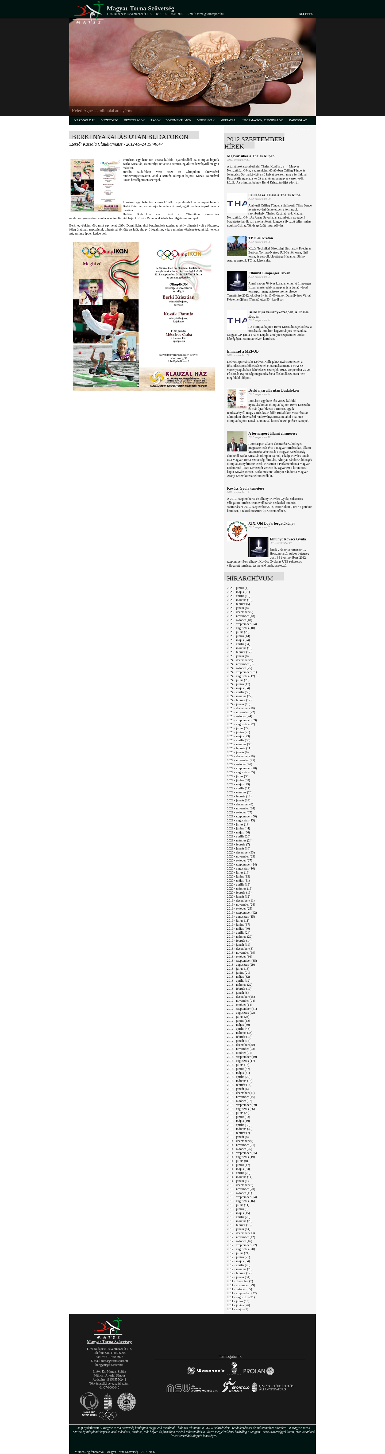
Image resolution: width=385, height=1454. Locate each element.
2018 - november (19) (241, 952)
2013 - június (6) (237, 1209)
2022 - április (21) (238, 788)
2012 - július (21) (238, 1253)
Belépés (306, 14)
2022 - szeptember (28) (242, 768)
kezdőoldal (84, 120)
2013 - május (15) (238, 1213)
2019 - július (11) (238, 920)
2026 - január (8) (238, 608)
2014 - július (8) (237, 1161)
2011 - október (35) (239, 1289)
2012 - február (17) (239, 1273)
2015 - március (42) (239, 1129)
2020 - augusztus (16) (241, 868)
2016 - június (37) (238, 1069)
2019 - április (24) (238, 932)
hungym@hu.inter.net (109, 1365)
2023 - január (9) (238, 752)
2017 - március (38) (239, 1033)
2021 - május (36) (238, 832)
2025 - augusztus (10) (241, 628)
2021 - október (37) (239, 812)
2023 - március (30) (239, 744)
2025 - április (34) (238, 644)
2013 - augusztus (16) (241, 1201)
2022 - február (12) (239, 796)
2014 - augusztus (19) (241, 1157)
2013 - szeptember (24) (242, 1197)
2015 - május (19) (238, 1121)
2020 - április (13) (238, 884)
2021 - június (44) (238, 828)
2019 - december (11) (241, 900)
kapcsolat (298, 120)
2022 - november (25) (241, 760)
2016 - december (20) (241, 1045)
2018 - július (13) (238, 968)
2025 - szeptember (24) (242, 624)
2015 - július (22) (238, 1113)
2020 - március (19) (239, 888)
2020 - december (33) (241, 852)
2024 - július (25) (238, 680)
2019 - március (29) (239, 936)
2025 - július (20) (238, 632)
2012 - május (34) (238, 1261)
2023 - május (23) (238, 736)
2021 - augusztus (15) (241, 820)
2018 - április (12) (238, 981)
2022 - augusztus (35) (241, 772)
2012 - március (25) (239, 1269)
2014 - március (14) (239, 1177)
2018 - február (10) (239, 989)
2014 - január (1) (238, 1181)
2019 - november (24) (241, 904)
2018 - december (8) (240, 948)
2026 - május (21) (238, 592)
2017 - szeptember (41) (242, 1009)
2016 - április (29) (238, 1077)
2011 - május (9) (237, 1309)
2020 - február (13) (239, 892)
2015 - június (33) (238, 1117)
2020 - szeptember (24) (242, 864)
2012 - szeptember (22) (242, 1245)
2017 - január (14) (238, 1041)
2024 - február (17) (239, 700)
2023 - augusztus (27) (241, 724)
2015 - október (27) (239, 1101)
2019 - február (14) (239, 940)
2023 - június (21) (238, 732)
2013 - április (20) (238, 1217)
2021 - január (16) (238, 848)
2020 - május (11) (238, 880)
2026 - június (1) (237, 588)
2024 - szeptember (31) (242, 672)
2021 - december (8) (240, 804)
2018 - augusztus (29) (241, 964)
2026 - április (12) (238, 596)
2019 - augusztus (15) (241, 916)
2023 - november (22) (241, 712)
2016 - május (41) (238, 1073)
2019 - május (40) (238, 928)
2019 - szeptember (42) (242, 912)
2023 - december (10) (241, 708)
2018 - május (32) (238, 977)
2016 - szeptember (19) (242, 1057)
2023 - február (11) (239, 748)
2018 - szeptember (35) (242, 960)
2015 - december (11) (241, 1093)
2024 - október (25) (239, 668)
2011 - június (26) (238, 1305)
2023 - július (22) (238, 728)
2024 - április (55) (238, 692)
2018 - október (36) (239, 956)
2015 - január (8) (238, 1137)
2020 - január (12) (238, 896)
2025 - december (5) (240, 612)
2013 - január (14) (238, 1229)
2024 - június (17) (238, 684)
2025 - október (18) (239, 620)
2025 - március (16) (239, 648)
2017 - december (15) (241, 997)
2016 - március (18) (239, 1081)
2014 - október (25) (239, 1149)
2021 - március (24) (239, 840)
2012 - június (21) (238, 1257)
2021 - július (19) (238, 824)
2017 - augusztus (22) (241, 1013)
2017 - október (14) (239, 1005)
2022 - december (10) (241, 756)
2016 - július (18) (238, 1065)
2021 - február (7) (238, 844)
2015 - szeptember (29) (242, 1105)
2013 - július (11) (238, 1205)
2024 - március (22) (239, 696)
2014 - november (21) (241, 1145)
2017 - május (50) (238, 1025)
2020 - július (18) (238, 872)
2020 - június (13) (238, 876)
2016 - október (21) (239, 1053)
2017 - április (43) (238, 1029)
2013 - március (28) (239, 1221)
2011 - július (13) (238, 1301)
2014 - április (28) (238, 1173)
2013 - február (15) (239, 1225)
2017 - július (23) (238, 1017)
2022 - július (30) (238, 776)
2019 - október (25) (239, 908)
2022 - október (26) (239, 764)
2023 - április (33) (238, 740)
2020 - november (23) (241, 856)
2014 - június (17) (238, 1165)
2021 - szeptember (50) (242, 816)
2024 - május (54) (238, 688)
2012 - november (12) (241, 1237)
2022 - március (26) (239, 792)
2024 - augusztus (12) (241, 676)
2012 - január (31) (238, 1277)
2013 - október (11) (239, 1193)
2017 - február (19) (239, 1037)
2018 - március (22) (239, 985)
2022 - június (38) (238, 780)
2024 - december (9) (240, 660)
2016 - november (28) (241, 1049)
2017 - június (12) (238, 1021)
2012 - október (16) (239, 1241)
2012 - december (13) (241, 1233)
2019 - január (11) (238, 944)
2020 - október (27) (239, 860)
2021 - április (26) (238, 836)
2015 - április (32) (238, 1125)
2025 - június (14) (238, 636)
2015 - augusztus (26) (241, 1109)
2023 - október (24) (239, 716)
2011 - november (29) (241, 1285)
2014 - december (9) (240, 1141)
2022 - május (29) (238, 784)
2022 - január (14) (238, 800)
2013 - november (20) (241, 1189)
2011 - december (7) (240, 1281)
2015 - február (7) (238, 1133)
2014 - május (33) (238, 1169)
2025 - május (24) (238, 640)
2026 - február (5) (238, 604)
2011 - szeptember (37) (242, 1293)
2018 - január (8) (238, 993)
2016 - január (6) (238, 1089)
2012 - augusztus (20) (241, 1249)
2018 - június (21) (238, 972)
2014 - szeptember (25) (242, 1153)
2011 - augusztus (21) (241, 1297)
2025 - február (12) (239, 652)
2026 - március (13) (239, 600)
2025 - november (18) (241, 616)
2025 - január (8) (238, 656)
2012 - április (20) (238, 1265)
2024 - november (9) (240, 664)
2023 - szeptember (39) (242, 720)
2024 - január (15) (238, 704)
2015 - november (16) (241, 1097)
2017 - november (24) (241, 1001)
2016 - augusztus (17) (241, 1061)
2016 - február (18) (239, 1085)
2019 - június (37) (238, 924)
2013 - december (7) (240, 1185)
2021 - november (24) (241, 808)
